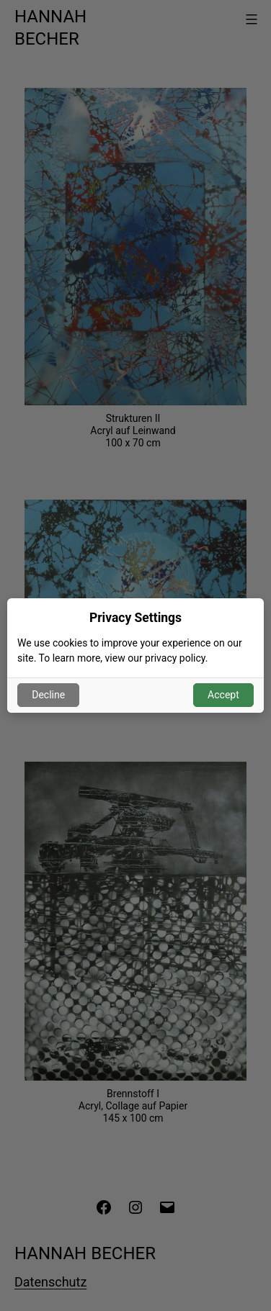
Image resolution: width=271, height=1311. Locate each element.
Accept (223, 694)
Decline (48, 694)
